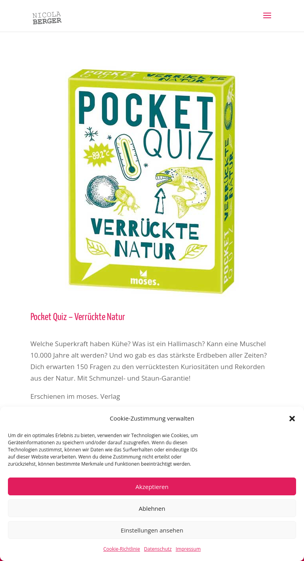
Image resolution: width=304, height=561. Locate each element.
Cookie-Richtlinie (121, 549)
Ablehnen (152, 508)
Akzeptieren (151, 487)
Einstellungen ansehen (152, 530)
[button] (292, 419)
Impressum (188, 549)
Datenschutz (158, 549)
